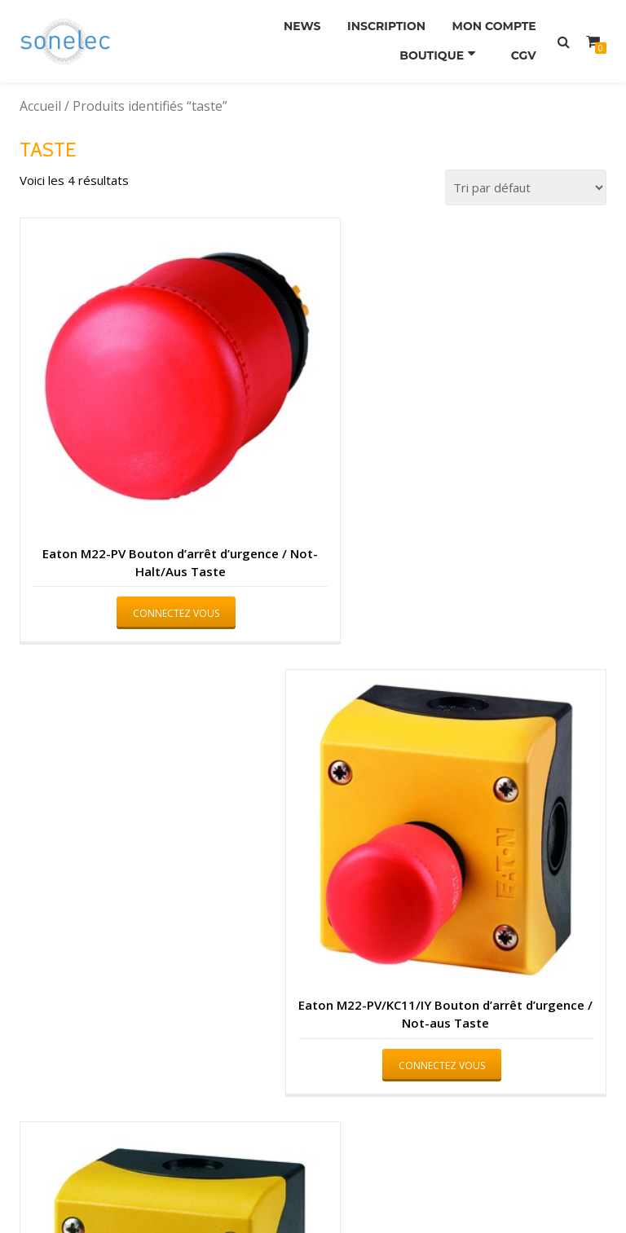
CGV (520, 46)
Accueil (40, 106)
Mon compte (491, 23)
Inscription (377, 23)
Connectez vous (156, 574)
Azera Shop (242, 1189)
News (287, 23)
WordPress (385, 1189)
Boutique (432, 46)
